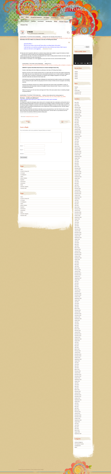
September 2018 (78, 257)
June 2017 (77, 283)
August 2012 (77, 381)
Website (22, 155)
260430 (76, 78)
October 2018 (77, 256)
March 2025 (77, 126)
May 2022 (77, 183)
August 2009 (77, 432)
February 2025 (78, 127)
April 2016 (77, 306)
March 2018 (77, 268)
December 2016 (78, 293)
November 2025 (78, 112)
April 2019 (77, 246)
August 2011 (77, 401)
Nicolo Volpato (40, 469)
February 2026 (78, 107)
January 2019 (77, 251)
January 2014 (77, 352)
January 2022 (77, 190)
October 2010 (77, 418)
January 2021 (77, 210)
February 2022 (78, 188)
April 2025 (77, 124)
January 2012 (77, 393)
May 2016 (77, 305)
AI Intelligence (54, 17)
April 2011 (77, 408)
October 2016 (77, 296)
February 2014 (78, 350)
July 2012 (77, 383)
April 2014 (77, 347)
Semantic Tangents (63, 21)
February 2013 (78, 371)
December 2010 (78, 415)
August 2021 (77, 198)
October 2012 (77, 377)
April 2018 (77, 266)
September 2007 (78, 433)
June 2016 (77, 303)
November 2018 (78, 254)
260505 (76, 71)
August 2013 (77, 361)
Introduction (49, 21)
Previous (24, 122)
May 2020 (77, 224)
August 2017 (77, 279)
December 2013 (78, 354)
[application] (82, 59)
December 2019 (78, 232)
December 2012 (78, 374)
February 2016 (78, 310)
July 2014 (77, 342)
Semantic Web (24, 25)
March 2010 (77, 430)
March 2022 (77, 186)
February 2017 (78, 290)
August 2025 (77, 117)
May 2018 (77, 264)
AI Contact (46, 17)
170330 (68, 32)
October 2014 (77, 337)
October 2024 (77, 134)
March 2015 (77, 328)
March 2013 (77, 369)
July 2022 (77, 180)
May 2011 (77, 406)
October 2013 (77, 357)
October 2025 (77, 114)
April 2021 (77, 205)
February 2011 (78, 411)
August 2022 (77, 178)
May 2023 (77, 163)
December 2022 (78, 171)
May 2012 (77, 386)
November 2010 (78, 416)
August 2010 (77, 421)
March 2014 (77, 349)
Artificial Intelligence (79, 442)
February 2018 (78, 269)
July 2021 (77, 200)
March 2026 (77, 105)
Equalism (33, 21)
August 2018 (77, 259)
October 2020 (77, 215)
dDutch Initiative (25, 21)
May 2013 (77, 366)
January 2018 (77, 271)
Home (22, 17)
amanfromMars (41, 33)
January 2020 (77, 230)
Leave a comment (35, 116)
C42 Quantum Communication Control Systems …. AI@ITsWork (52, 6)
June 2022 (77, 181)
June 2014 (77, 344)
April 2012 (77, 388)
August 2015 (77, 320)
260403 (76, 75)
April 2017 (77, 286)
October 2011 (77, 398)
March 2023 (77, 166)
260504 (76, 73)
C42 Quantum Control (79, 443)
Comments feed (78, 92)
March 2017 (77, 288)
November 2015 (78, 315)
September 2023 (78, 156)
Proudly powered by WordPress (24, 469)
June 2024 (77, 141)
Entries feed (77, 90)
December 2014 (78, 333)
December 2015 (78, 313)
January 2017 (77, 291)
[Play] (75, 63)
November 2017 (78, 274)
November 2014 (78, 335)
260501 (76, 76)
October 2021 (77, 195)
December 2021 (78, 192)
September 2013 (78, 359)
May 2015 (77, 325)
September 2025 (78, 115)
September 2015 (78, 318)
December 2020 (78, 212)
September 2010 (78, 420)
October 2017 (77, 276)
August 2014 (77, 340)
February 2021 (78, 208)
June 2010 (77, 425)
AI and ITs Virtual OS (36, 17)
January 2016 (77, 312)
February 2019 (78, 249)
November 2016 (78, 295)
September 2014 (78, 339)
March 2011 (77, 410)
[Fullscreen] (90, 63)
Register (76, 87)
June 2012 (77, 384)
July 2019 (77, 241)
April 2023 (77, 164)
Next (66, 122)
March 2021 (77, 207)
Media (55, 21)
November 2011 (78, 396)
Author (62, 17)
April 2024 (77, 144)
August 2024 (77, 137)
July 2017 (77, 281)
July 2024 (77, 139)
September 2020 (78, 217)
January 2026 (77, 109)
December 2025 (78, 110)
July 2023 (77, 159)
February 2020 (78, 229)
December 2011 (78, 394)
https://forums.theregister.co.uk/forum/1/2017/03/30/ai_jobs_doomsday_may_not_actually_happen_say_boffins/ (43, 96)
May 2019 (77, 244)
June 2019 (77, 242)
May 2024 (77, 143)
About (27, 17)
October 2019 (77, 235)
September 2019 (78, 237)
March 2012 (77, 389)
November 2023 (78, 153)
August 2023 (77, 158)
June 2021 (77, 202)
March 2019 (77, 247)
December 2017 (78, 273)
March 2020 (77, 227)
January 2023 (77, 170)
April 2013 (77, 367)
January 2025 (77, 129)
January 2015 (77, 332)
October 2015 (77, 317)
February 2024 (78, 148)
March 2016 (77, 308)
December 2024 (78, 131)
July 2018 (77, 261)
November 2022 (78, 173)
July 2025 (77, 119)
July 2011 (77, 403)
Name (21, 147)
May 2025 (77, 122)
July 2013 (77, 362)
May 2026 (77, 102)
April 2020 (77, 225)
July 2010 (77, 423)
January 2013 (77, 372)
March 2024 (77, 146)
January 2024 (77, 149)
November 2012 (78, 376)
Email (21, 151)
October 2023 (77, 154)
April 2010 (77, 428)
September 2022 (78, 176)
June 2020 (77, 222)
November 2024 (78, 132)
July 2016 (77, 301)
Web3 (76, 447)
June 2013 (77, 364)
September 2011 (78, 399)
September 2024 (78, 136)
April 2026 (77, 104)
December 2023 (78, 151)
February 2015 (78, 330)
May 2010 (77, 426)
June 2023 (77, 161)
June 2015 (77, 323)
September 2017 (78, 278)
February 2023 (78, 168)
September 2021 (78, 197)
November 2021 (78, 193)
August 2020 (77, 219)
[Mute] (88, 63)
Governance (41, 21)
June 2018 (77, 263)
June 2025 (77, 121)
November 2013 (78, 355)
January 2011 (77, 413)
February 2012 (78, 391)
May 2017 (77, 284)
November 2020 (78, 213)
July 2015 (77, 322)
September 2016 (78, 298)
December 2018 (78, 252)
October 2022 (77, 175)
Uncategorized (28, 116)
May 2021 (77, 203)
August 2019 (77, 239)
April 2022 (77, 185)
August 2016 (77, 300)
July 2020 (77, 220)
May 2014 (77, 345)
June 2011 (77, 404)
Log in (76, 88)
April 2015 (77, 327)
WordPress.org (78, 93)
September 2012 (78, 379)
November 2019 (78, 234)
